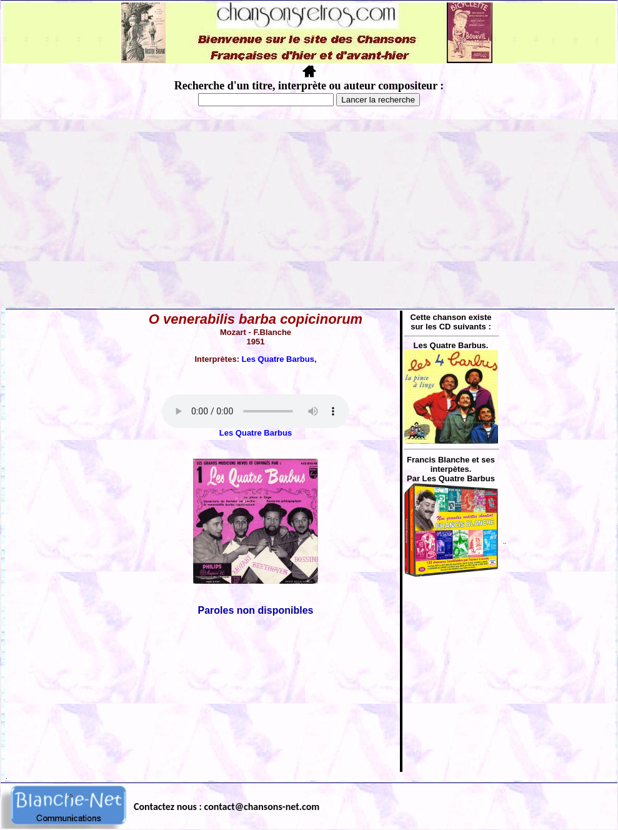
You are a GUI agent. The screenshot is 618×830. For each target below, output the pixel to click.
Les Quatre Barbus (278, 359)
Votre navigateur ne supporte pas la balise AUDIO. (255, 411)
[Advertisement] (309, 213)
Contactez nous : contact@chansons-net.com (226, 806)
